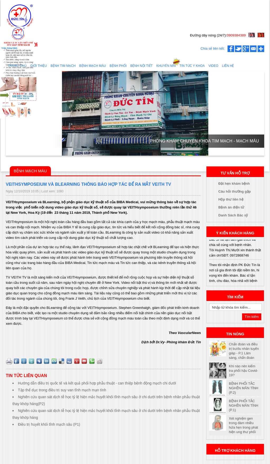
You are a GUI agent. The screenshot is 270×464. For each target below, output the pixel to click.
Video (213, 66)
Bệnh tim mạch (63, 66)
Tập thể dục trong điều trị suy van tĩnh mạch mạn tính (62, 390)
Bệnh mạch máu (92, 66)
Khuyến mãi (166, 66)
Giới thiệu (38, 66)
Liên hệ (228, 66)
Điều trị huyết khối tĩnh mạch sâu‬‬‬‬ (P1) (49, 424)
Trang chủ (17, 66)
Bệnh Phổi (118, 66)
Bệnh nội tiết (141, 66)
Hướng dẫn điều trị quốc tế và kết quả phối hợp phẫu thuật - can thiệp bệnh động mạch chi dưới (97, 383)
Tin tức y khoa (192, 66)
